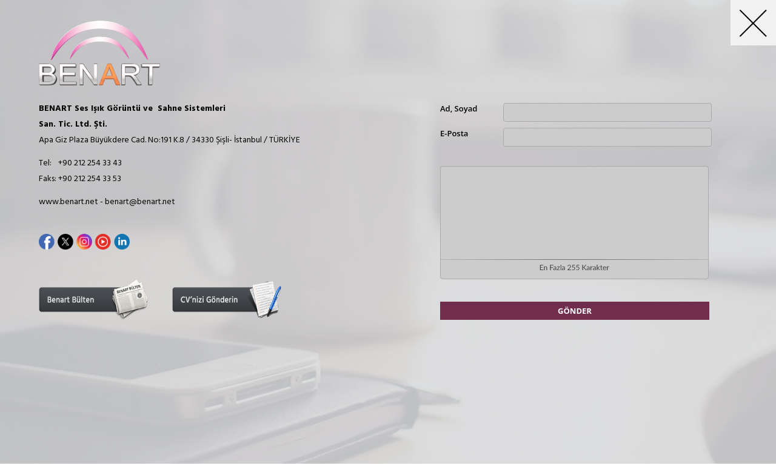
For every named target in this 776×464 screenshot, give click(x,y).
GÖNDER (575, 310)
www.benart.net (68, 202)
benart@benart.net (140, 202)
